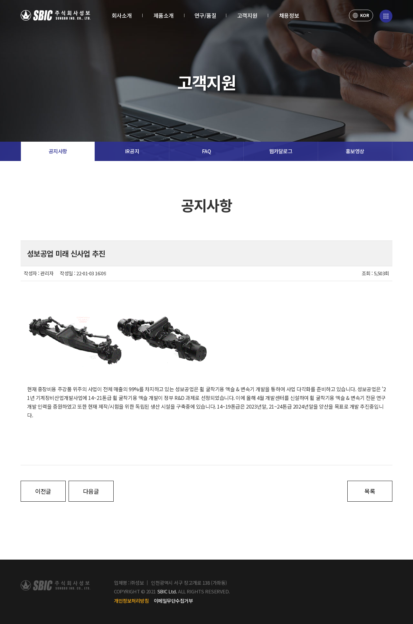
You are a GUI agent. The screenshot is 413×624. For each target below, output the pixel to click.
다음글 (91, 491)
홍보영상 (355, 151)
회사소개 (122, 15)
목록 (369, 491)
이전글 (43, 491)
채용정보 (289, 15)
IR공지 (132, 151)
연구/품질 (205, 15)
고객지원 (247, 15)
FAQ (206, 151)
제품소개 (164, 15)
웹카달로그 (281, 151)
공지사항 (58, 151)
